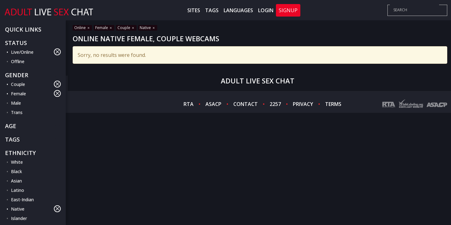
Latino (17, 190)
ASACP (213, 104)
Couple (36, 84)
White (17, 162)
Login (265, 10)
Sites (193, 10)
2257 (275, 104)
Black (16, 171)
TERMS (333, 104)
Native (36, 208)
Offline (17, 61)
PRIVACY (303, 104)
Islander (19, 218)
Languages (238, 10)
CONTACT (245, 104)
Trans (17, 112)
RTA (189, 104)
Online (82, 27)
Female (36, 93)
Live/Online (36, 51)
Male (16, 103)
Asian (16, 181)
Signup (288, 10)
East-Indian (22, 199)
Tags (212, 10)
